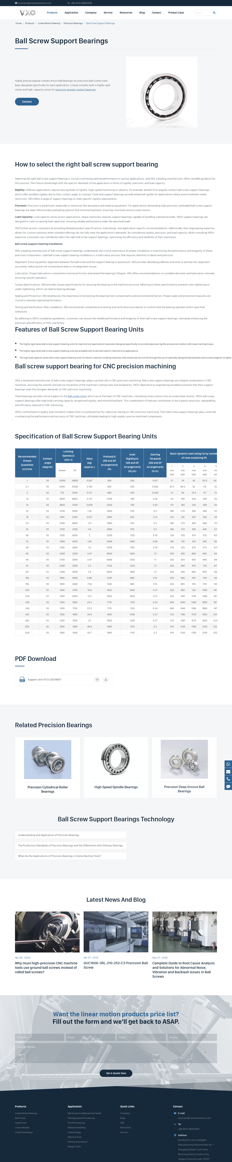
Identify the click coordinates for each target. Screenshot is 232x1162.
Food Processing (76, 1116)
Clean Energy (74, 1126)
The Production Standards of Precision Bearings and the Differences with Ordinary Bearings (163, 837)
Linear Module (22, 1121)
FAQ (122, 1116)
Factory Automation (78, 1135)
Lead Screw (20, 1116)
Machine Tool (74, 1130)
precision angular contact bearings (76, 89)
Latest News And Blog (116, 896)
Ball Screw (20, 1111)
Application (71, 12)
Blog (142, 12)
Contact (156, 12)
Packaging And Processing (81, 1111)
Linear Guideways (24, 1126)
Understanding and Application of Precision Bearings (48, 835)
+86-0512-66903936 (81, 2)
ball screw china (77, 393)
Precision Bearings (73, 23)
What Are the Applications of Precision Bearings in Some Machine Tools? (59, 849)
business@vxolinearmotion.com (34, 2)
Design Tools (74, 1140)
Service (108, 12)
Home (19, 23)
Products (52, 12)
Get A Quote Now (116, 1064)
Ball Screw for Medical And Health (84, 1107)
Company (91, 12)
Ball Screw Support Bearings (100, 23)
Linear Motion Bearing (49, 23)
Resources (126, 12)
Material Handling (77, 1121)
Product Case (176, 12)
